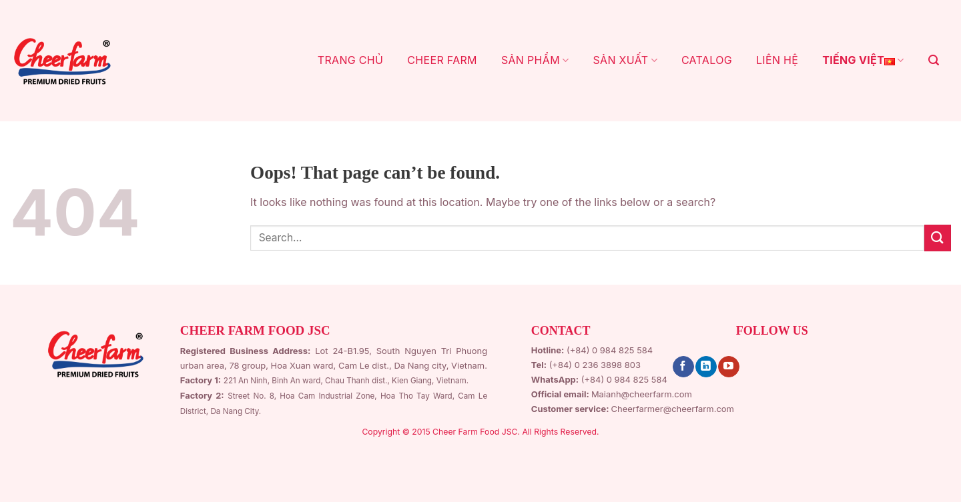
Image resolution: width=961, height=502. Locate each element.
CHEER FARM (442, 60)
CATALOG (706, 60)
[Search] (933, 60)
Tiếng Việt (863, 60)
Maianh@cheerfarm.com (641, 394)
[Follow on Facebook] (683, 366)
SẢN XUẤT (625, 60)
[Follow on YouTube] (728, 366)
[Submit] (937, 238)
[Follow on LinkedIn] (705, 366)
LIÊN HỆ (777, 60)
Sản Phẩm (535, 60)
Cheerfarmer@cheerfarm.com (672, 408)
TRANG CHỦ (351, 60)
